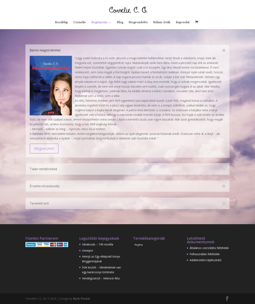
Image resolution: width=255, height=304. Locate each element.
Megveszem (44, 148)
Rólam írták (161, 22)
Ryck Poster (81, 298)
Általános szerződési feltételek (209, 248)
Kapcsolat (183, 22)
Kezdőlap (61, 22)
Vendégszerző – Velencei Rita (101, 278)
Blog (120, 22)
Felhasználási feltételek (205, 254)
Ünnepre (87, 250)
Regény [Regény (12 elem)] (139, 244)
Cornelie (79, 22)
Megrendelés (138, 22)
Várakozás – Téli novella (97, 244)
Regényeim (99, 22)
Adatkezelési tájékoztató (206, 260)
